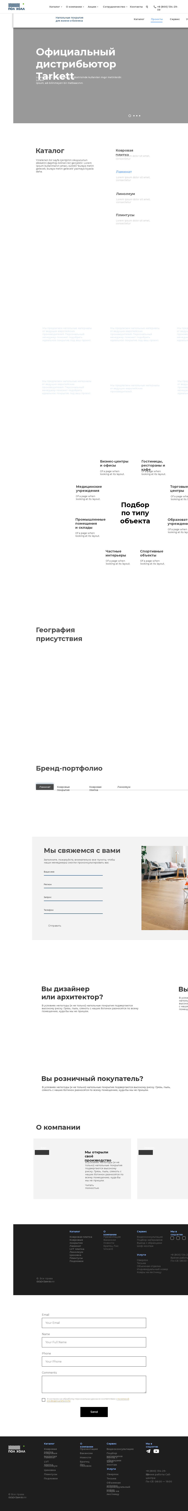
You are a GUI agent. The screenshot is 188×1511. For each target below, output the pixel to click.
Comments (49, 1372)
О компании (74, 6)
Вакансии (86, 1453)
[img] (156, 1451)
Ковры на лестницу (113, 1493)
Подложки (51, 1478)
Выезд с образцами (114, 1459)
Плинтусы (50, 1474)
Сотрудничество (114, 6)
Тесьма (111, 1478)
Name (46, 1334)
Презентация (89, 1449)
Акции (92, 6)
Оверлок (113, 1474)
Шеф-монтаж (112, 1463)
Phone (46, 1353)
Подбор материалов (115, 1455)
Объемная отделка (114, 1484)
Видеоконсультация (120, 1449)
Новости (85, 1457)
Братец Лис (84, 1463)
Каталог (54, 6)
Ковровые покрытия (50, 1455)
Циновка (50, 1470)
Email (45, 1314)
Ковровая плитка (50, 1451)
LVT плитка (48, 1463)
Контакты (136, 6)
